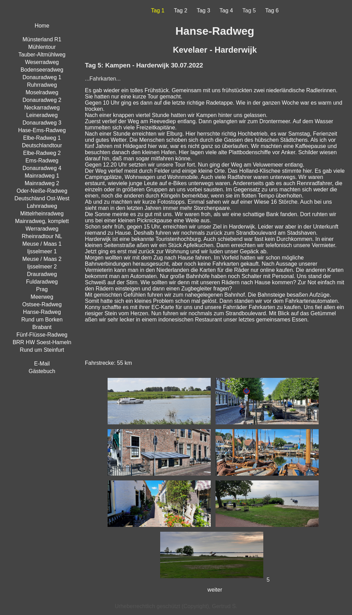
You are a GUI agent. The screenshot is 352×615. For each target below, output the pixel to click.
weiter (215, 590)
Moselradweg (41, 92)
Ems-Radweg (41, 160)
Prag (42, 289)
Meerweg (42, 297)
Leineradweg (42, 115)
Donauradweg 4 (42, 168)
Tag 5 (249, 10)
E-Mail (42, 364)
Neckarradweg (41, 107)
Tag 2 (180, 10)
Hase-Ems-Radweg (42, 130)
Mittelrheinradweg (42, 213)
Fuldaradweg (42, 282)
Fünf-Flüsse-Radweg (42, 335)
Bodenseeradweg (42, 70)
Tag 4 (226, 10)
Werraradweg (41, 229)
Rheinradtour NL (42, 236)
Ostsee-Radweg (42, 304)
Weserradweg (42, 62)
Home (42, 26)
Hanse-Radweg (42, 312)
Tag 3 (203, 10)
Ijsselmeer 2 (42, 266)
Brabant (42, 327)
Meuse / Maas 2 (42, 259)
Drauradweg (42, 274)
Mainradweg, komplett (42, 221)
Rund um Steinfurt (42, 350)
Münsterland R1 (42, 39)
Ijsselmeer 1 (42, 251)
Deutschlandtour (42, 145)
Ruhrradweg (42, 85)
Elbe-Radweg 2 (41, 153)
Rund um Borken (42, 319)
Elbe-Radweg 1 (41, 138)
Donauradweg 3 (42, 123)
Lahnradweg (42, 206)
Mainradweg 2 (42, 183)
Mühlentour (42, 47)
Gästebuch (42, 371)
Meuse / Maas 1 (42, 244)
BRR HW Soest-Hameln (42, 342)
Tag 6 (272, 10)
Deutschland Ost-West (41, 198)
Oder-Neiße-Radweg (41, 191)
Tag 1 (157, 10)
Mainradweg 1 (42, 176)
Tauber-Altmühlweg (42, 54)
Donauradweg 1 (42, 77)
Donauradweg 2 (42, 100)
